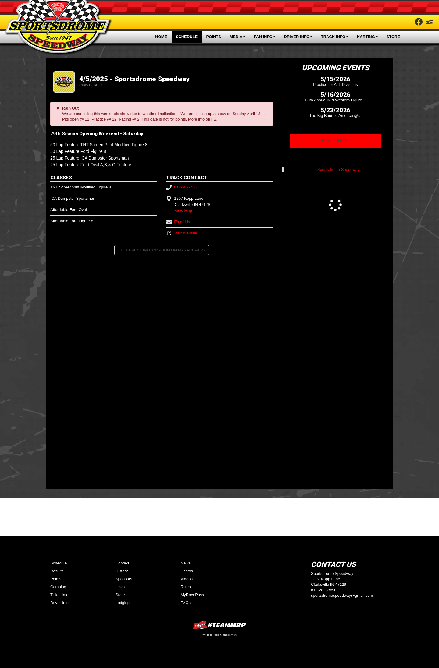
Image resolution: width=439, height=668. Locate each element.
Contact (122, 563)
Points (213, 36)
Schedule (187, 36)
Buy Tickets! (335, 141)
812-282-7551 (182, 187)
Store (393, 36)
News (186, 563)
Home (161, 36)
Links (120, 587)
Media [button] (236, 36)
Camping (58, 587)
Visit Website (181, 233)
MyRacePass (192, 594)
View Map (183, 210)
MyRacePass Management (219, 634)
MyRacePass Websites (219, 625)
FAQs (186, 602)
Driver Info (59, 602)
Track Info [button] (333, 36)
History (122, 571)
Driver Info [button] (296, 36)
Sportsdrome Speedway (338, 169)
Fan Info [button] (263, 36)
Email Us (178, 222)
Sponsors (124, 579)
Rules (186, 587)
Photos (187, 571)
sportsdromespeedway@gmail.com (342, 595)
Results (56, 571)
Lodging (123, 602)
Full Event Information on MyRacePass (161, 250)
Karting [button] (366, 36)
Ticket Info (59, 594)
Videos (187, 579)
